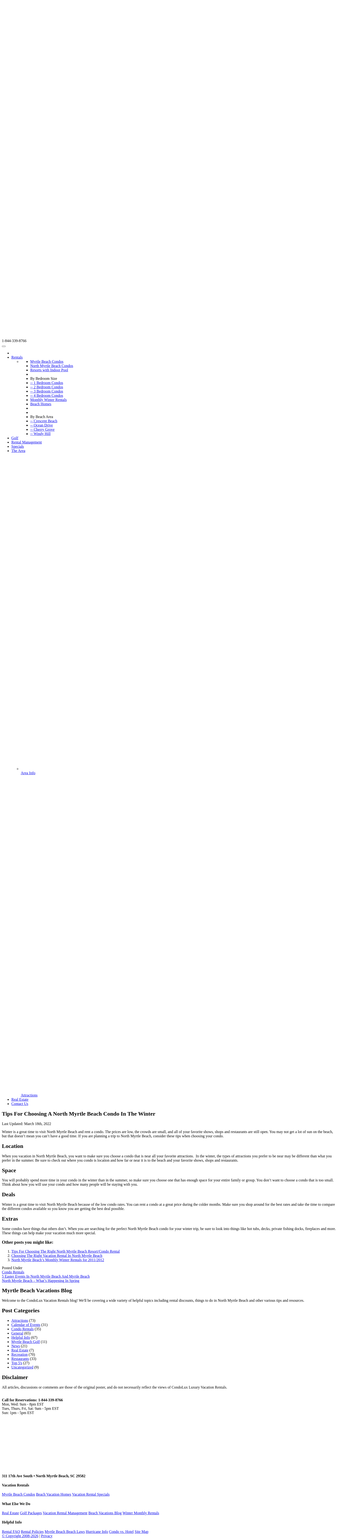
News (15, 1346)
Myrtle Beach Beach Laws (65, 1532)
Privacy (47, 1536)
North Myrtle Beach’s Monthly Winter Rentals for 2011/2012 (57, 1260)
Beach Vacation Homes (53, 1494)
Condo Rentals (13, 1272)
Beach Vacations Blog (105, 1513)
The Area (18, 451)
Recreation (19, 1354)
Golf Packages (31, 1513)
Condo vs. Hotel (121, 1532)
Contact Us (19, 1104)
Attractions (19, 1320)
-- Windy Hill (40, 434)
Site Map (141, 1532)
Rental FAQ (11, 1532)
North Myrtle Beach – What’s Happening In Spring (40, 1281)
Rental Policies (32, 1532)
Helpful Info (20, 1337)
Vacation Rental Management (65, 1513)
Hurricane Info (97, 1532)
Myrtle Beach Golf (25, 1342)
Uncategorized (22, 1367)
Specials (17, 446)
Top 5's (16, 1363)
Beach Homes (40, 404)
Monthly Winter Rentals (48, 400)
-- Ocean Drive (41, 425)
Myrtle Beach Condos (46, 362)
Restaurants (20, 1359)
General (17, 1333)
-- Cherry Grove (42, 429)
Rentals (17, 357)
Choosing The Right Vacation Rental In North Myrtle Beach (56, 1256)
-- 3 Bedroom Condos (46, 391)
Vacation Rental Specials (91, 1494)
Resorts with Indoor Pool (49, 370)
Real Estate (19, 1099)
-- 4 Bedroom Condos (46, 395)
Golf (14, 438)
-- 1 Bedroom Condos (46, 383)
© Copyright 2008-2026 (20, 1536)
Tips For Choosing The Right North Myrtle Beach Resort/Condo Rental (65, 1251)
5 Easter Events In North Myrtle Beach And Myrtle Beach (46, 1276)
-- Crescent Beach (43, 421)
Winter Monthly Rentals (141, 1513)
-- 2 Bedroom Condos (46, 387)
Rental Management (26, 442)
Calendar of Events (25, 1325)
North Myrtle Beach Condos (51, 366)
